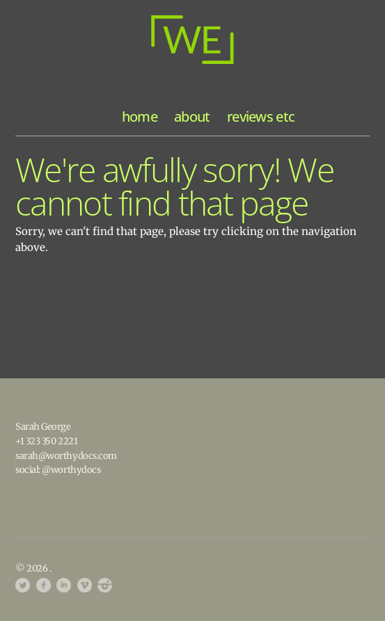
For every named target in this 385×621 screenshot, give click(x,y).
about (192, 116)
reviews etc (260, 116)
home (139, 116)
